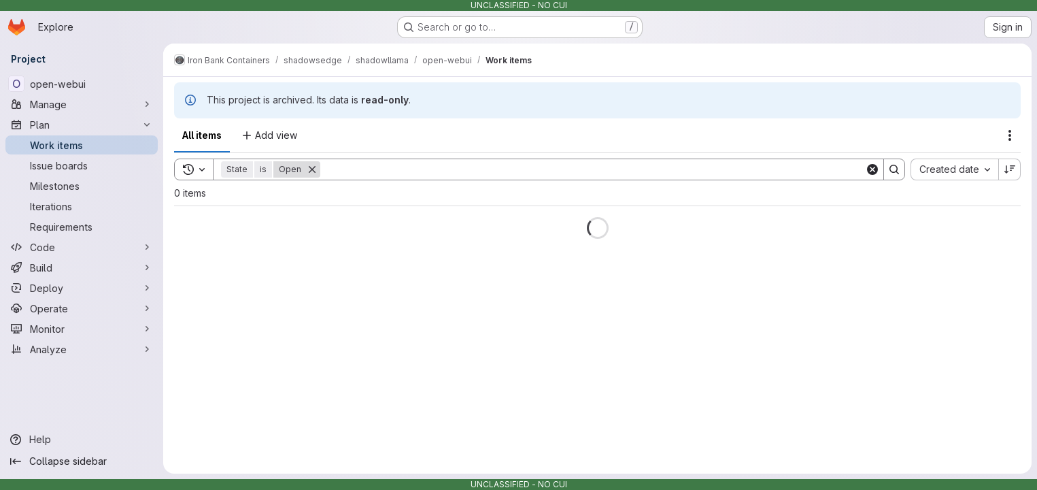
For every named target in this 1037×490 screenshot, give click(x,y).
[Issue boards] (81, 165)
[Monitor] (81, 328)
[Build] (81, 267)
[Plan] (81, 124)
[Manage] (81, 104)
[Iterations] (81, 206)
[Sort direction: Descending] (1010, 169)
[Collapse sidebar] (81, 461)
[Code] (81, 247)
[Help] (81, 439)
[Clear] (872, 169)
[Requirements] (81, 226)
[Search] (592, 169)
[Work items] (81, 144)
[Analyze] (81, 349)
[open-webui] (81, 83)
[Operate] (81, 308)
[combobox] (954, 169)
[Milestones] (81, 185)
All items (202, 135)
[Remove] (312, 169)
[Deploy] (81, 287)
